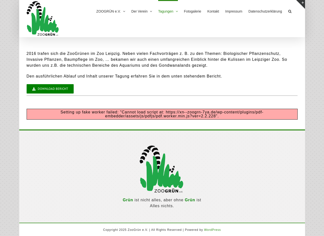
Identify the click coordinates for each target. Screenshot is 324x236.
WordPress (212, 230)
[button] (289, 10)
